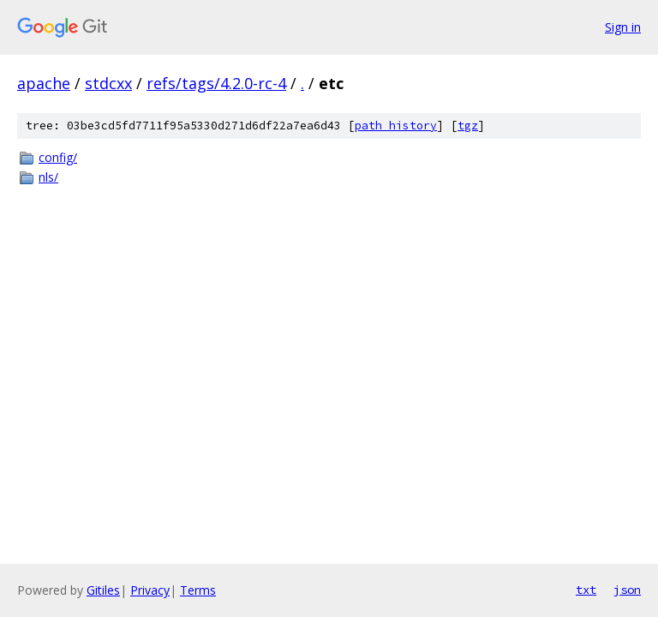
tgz (468, 125)
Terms (198, 590)
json (627, 589)
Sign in (623, 27)
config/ (58, 157)
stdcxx (108, 83)
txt (586, 589)
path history (396, 125)
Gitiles (103, 590)
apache (43, 83)
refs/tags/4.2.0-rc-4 (216, 83)
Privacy (150, 590)
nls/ (48, 177)
